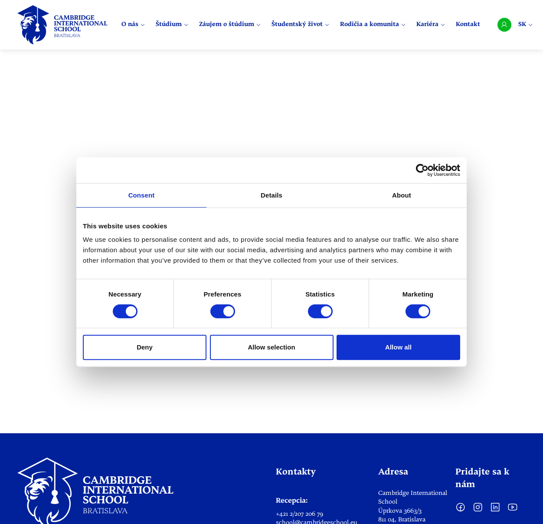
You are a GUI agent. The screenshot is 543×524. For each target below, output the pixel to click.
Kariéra (430, 25)
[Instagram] (478, 510)
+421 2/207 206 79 (299, 514)
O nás (133, 25)
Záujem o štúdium (230, 25)
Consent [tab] (141, 195)
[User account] (504, 25)
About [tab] (401, 195)
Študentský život (301, 25)
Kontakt (468, 25)
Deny (145, 347)
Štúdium (172, 25)
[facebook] (460, 510)
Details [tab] (271, 195)
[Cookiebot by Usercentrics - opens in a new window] (422, 170)
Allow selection (271, 347)
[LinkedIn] (495, 510)
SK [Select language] (525, 24)
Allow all (398, 347)
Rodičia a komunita (373, 25)
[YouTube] (512, 510)
